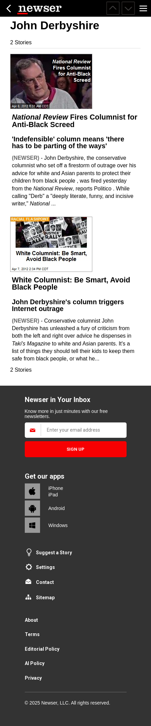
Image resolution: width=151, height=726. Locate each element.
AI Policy (34, 663)
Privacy (33, 678)
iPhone (56, 488)
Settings (45, 567)
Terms (32, 634)
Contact (45, 582)
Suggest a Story (54, 552)
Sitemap (45, 597)
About (31, 620)
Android (57, 508)
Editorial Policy (42, 649)
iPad (53, 494)
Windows (58, 525)
